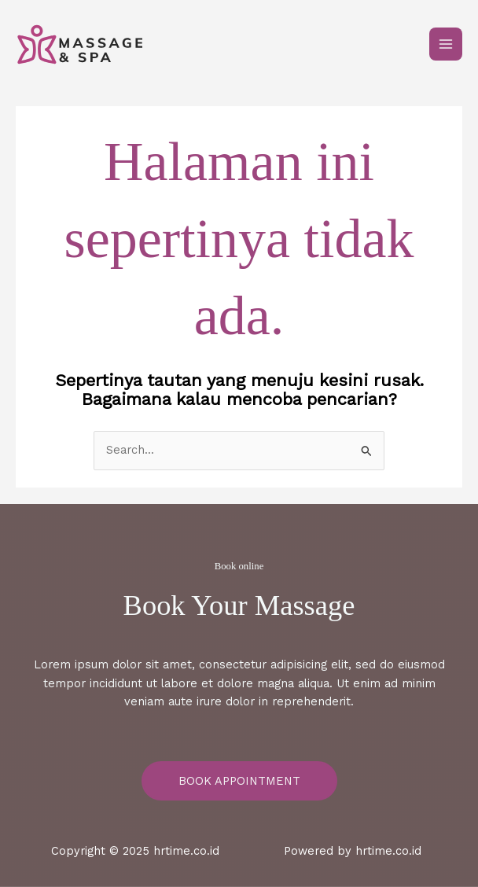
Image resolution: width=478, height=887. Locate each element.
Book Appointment (239, 781)
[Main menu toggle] (445, 44)
